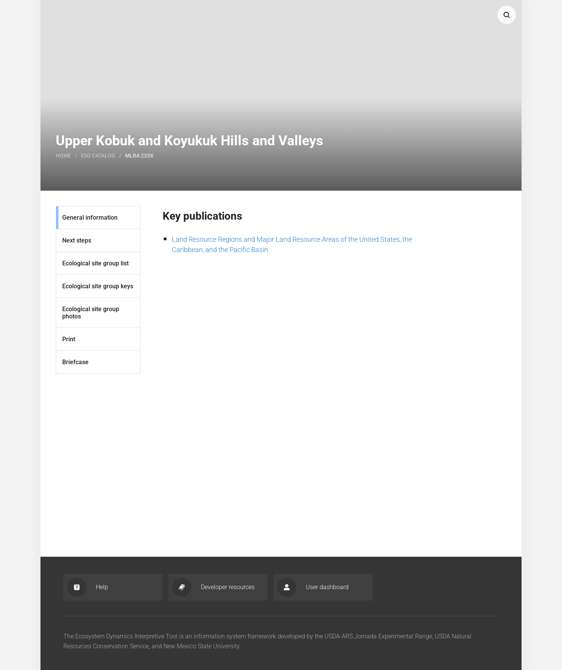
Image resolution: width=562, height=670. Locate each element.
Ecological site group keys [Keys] (97, 286)
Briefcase (75, 362)
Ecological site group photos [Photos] (90, 312)
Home (63, 156)
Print (68, 339)
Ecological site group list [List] (95, 263)
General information (90, 217)
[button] (506, 14)
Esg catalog (98, 156)
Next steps (76, 240)
